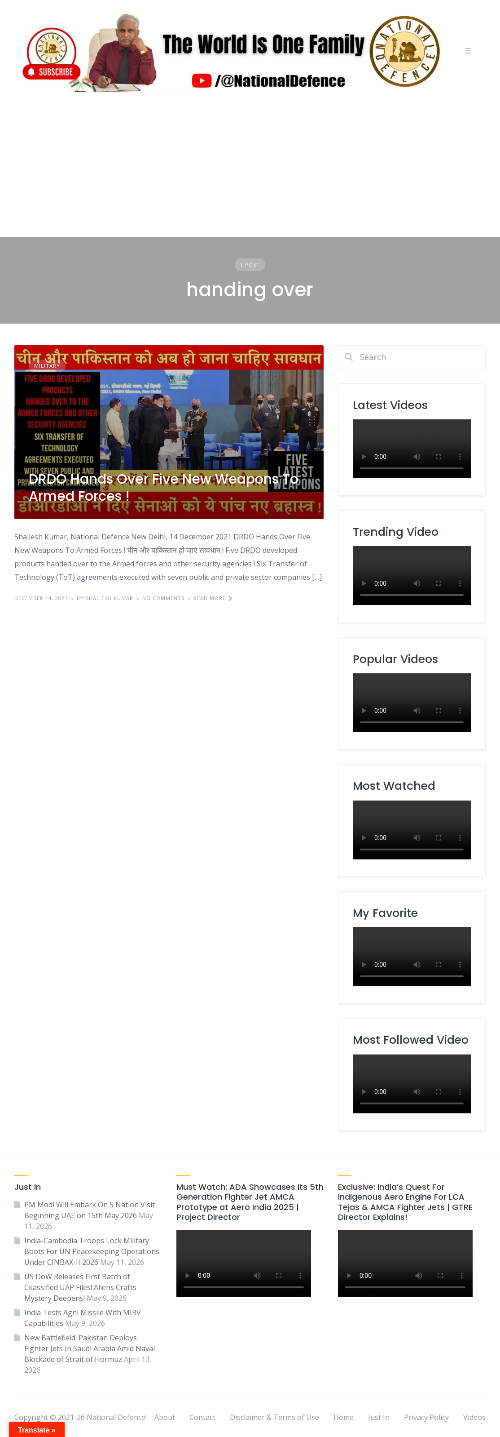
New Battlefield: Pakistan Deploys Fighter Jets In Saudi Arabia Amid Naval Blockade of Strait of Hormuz (89, 1348)
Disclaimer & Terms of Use (274, 1417)
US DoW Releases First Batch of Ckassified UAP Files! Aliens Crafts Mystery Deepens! (80, 1287)
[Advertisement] (250, 169)
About (164, 1417)
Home (343, 1417)
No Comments (163, 598)
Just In (379, 1417)
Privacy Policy (426, 1417)
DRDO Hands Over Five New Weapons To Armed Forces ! (163, 488)
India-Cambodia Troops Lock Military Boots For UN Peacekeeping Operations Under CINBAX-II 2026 (91, 1251)
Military (47, 365)
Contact (202, 1417)
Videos (474, 1417)
